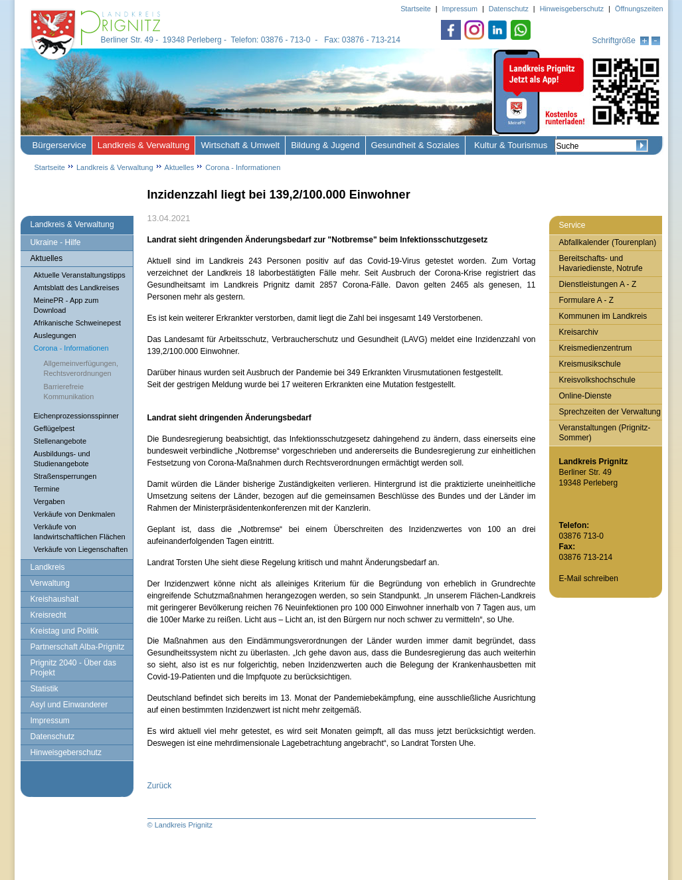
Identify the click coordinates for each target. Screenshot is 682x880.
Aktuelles (180, 167)
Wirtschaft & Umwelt (240, 145)
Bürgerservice (59, 145)
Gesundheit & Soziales (415, 145)
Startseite (50, 167)
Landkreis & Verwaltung (144, 145)
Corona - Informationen (242, 167)
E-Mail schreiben (588, 578)
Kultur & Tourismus (510, 145)
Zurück (159, 785)
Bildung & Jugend (325, 145)
